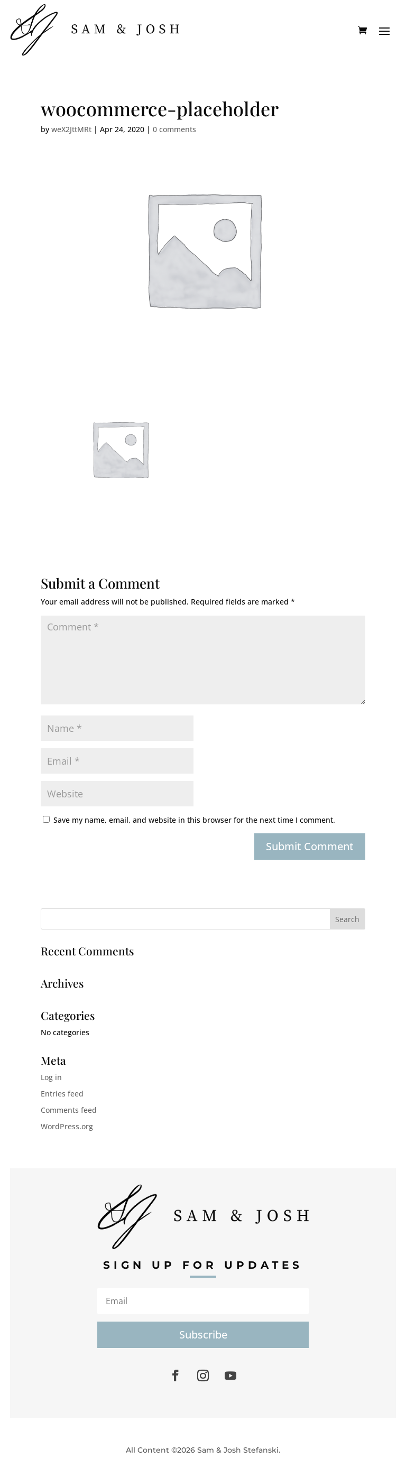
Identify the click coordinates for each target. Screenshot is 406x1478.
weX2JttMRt (71, 129)
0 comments (174, 129)
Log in (51, 1077)
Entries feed (62, 1094)
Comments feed (69, 1110)
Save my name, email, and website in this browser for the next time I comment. (194, 820)
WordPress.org (67, 1126)
